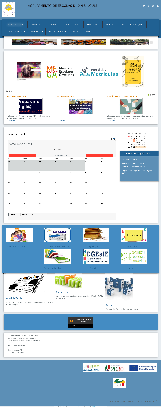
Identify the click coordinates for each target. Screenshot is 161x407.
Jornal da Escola (14, 312)
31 (134, 161)
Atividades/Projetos (16, 260)
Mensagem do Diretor (130, 173)
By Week (57, 163)
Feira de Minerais (65, 110)
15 (129, 157)
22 (129, 159)
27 (142, 159)
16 (131, 157)
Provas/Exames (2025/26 (56, 260)
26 (139, 159)
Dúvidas (109, 318)
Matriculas (129, 260)
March (134, 147)
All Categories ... (28, 228)
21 (144, 157)
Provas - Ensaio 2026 (16, 110)
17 (134, 157)
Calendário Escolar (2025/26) (133, 177)
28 (144, 159)
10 (134, 154)
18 (137, 157)
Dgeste (90, 281)
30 (131, 161)
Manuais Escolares (53, 281)
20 (142, 157)
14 (144, 154)
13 (142, 154)
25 (137, 159)
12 (139, 154)
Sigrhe (127, 281)
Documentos (61, 305)
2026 (139, 147)
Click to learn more (80, 340)
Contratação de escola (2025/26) (134, 181)
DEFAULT (14, 228)
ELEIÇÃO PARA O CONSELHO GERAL (122, 110)
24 (134, 159)
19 (139, 157)
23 (131, 159)
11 (137, 154)
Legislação (90, 260)
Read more (11, 135)
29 (129, 161)
